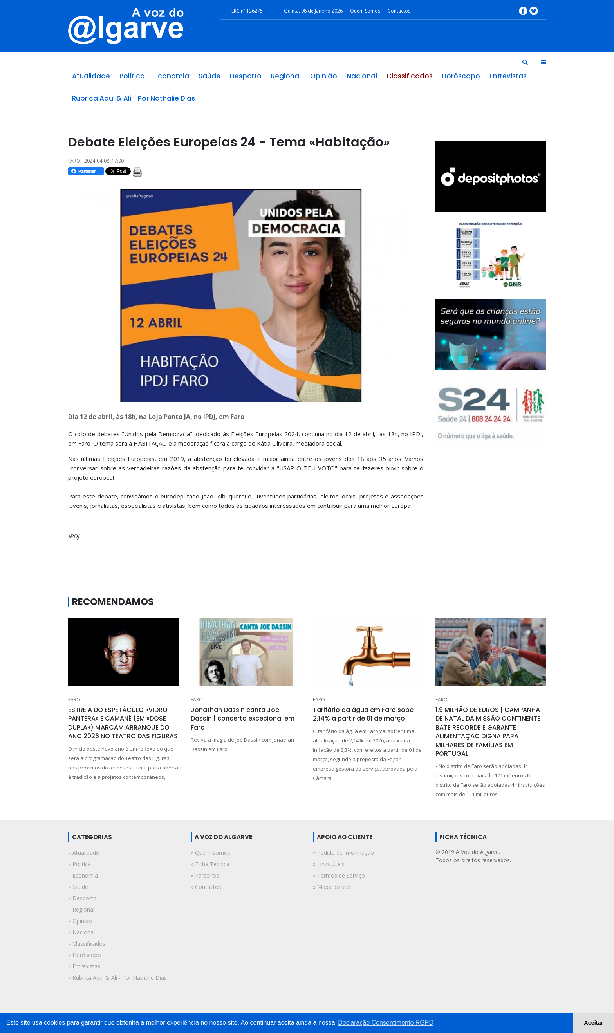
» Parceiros (205, 875)
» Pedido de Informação (343, 852)
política (132, 76)
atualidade (91, 76)
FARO (74, 699)
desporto (246, 76)
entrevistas (508, 76)
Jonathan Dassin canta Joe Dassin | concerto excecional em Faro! (242, 718)
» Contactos (206, 886)
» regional (81, 909)
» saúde (78, 886)
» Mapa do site (331, 886)
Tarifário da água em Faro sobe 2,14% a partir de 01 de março (363, 714)
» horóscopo (84, 955)
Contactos (399, 10)
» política (79, 864)
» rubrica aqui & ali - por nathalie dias (117, 977)
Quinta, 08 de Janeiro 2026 (313, 10)
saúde (209, 76)
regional (286, 76)
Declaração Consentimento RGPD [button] (385, 1022)
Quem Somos (365, 10)
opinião (323, 76)
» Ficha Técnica (210, 864)
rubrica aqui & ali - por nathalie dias (133, 98)
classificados (409, 76)
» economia (83, 875)
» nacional (81, 932)
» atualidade (83, 852)
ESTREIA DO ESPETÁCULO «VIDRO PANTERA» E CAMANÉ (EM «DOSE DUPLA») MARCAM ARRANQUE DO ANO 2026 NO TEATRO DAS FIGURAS (123, 722)
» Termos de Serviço (339, 875)
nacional (362, 76)
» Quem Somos (210, 852)
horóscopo (461, 76)
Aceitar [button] (593, 1023)
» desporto (82, 898)
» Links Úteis (329, 864)
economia (171, 76)
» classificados (86, 943)
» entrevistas (84, 966)
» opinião (80, 921)
